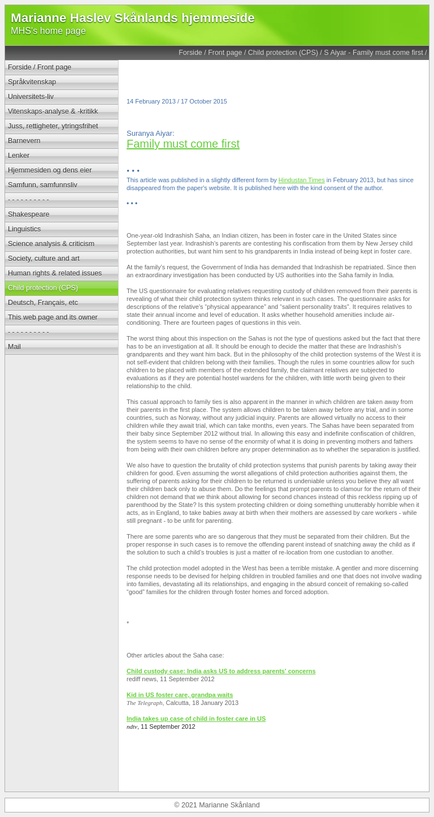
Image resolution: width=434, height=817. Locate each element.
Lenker (18, 156)
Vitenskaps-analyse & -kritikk (53, 111)
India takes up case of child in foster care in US (196, 718)
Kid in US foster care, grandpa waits (180, 694)
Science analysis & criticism (51, 244)
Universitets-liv (31, 97)
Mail (14, 347)
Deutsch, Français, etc (43, 303)
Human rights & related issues (55, 273)
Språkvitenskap (32, 82)
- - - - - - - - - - (28, 200)
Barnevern (24, 141)
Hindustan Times (302, 180)
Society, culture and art (44, 259)
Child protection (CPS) (283, 53)
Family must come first (183, 143)
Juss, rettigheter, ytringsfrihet (53, 126)
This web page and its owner (53, 317)
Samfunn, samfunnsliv (42, 185)
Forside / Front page (210, 53)
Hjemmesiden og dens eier (50, 170)
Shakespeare (28, 214)
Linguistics (24, 229)
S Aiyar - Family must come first (373, 53)
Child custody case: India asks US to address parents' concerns (221, 671)
